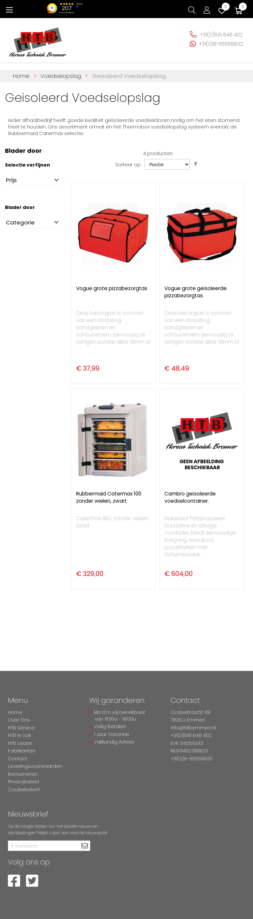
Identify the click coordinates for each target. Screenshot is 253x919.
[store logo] (38, 39)
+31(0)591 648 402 (221, 34)
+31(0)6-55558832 (221, 43)
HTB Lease (20, 743)
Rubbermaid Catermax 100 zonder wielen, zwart (108, 497)
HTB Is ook (19, 735)
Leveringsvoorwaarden (35, 766)
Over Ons (19, 720)
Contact (17, 758)
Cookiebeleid (24, 789)
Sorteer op (128, 164)
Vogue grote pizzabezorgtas (111, 288)
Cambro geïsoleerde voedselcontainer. (190, 497)
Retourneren (23, 774)
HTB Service (21, 727)
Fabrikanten (22, 750)
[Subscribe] (84, 846)
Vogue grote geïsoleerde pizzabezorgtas (195, 292)
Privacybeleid (23, 781)
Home (22, 76)
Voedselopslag (62, 76)
